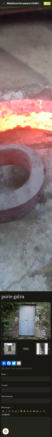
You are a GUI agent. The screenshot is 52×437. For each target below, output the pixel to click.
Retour (26, 349)
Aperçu (6, 415)
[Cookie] (5, 431)
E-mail (4, 385)
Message (5, 407)
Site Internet (7, 396)
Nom (3, 374)
